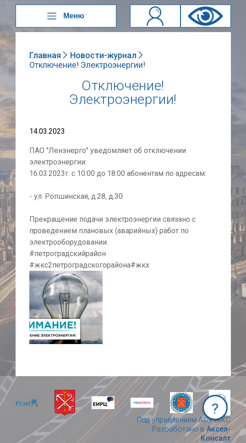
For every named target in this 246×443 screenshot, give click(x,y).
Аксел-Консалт (215, 434)
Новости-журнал (103, 55)
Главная (45, 55)
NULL (38, 275)
